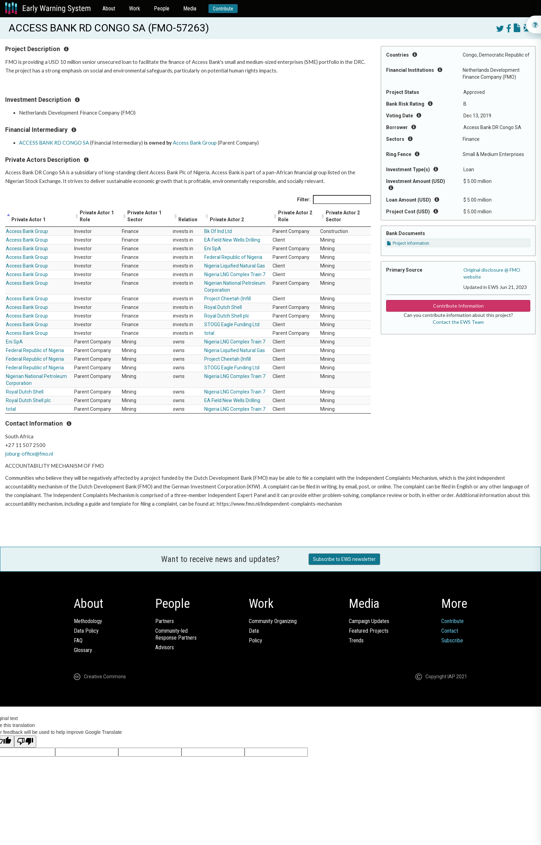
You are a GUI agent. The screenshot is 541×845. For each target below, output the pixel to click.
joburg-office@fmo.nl (29, 454)
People (161, 8)
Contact (449, 631)
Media (189, 8)
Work (134, 8)
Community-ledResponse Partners (176, 634)
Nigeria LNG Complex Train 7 (234, 274)
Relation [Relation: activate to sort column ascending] (187, 219)
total (209, 333)
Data (254, 631)
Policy (255, 640)
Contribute (223, 8)
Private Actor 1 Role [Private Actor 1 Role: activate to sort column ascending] (97, 216)
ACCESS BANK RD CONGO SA (54, 143)
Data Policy (86, 631)
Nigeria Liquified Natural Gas (234, 266)
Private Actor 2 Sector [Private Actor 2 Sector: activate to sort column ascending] (343, 216)
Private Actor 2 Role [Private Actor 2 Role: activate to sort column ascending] (295, 216)
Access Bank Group (195, 143)
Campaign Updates (369, 621)
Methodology (88, 621)
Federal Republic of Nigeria (233, 257)
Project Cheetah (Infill (227, 298)
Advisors (164, 647)
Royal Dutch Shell (223, 307)
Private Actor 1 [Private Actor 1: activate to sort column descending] (28, 219)
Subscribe (452, 640)
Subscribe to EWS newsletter (344, 559)
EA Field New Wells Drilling (232, 240)
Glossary (83, 650)
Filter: (334, 199)
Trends (356, 640)
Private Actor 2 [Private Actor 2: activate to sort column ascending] (227, 219)
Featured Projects (368, 631)
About (108, 8)
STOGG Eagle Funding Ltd (231, 324)
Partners (164, 621)
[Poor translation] (25, 742)
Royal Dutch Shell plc (226, 316)
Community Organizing (273, 621)
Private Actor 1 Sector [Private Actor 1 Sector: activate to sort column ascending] (144, 216)
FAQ (78, 640)
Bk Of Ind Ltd (218, 231)
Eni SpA (212, 248)
